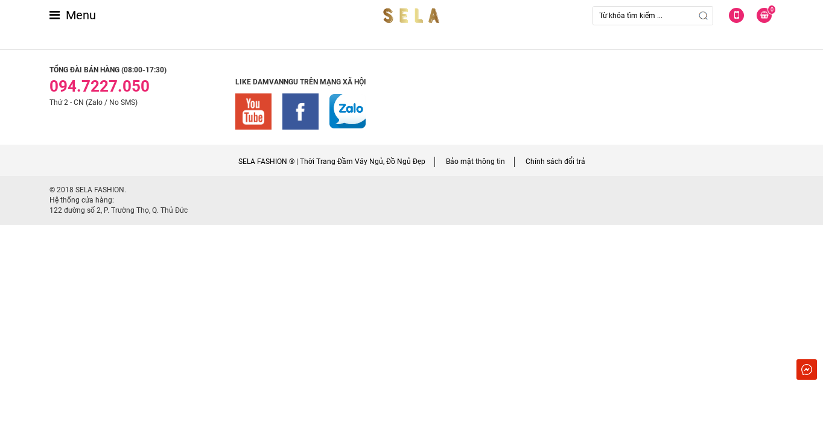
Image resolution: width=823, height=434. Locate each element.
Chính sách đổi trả (555, 161)
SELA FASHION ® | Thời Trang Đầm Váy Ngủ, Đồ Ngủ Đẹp (331, 161)
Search (703, 16)
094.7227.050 (99, 86)
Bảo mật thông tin (475, 161)
